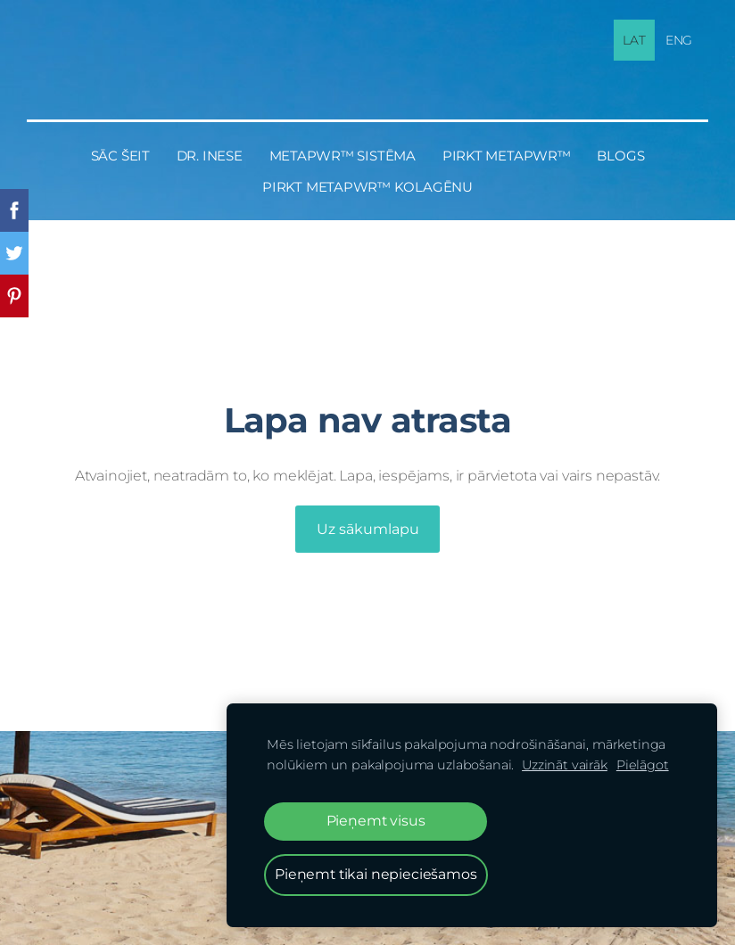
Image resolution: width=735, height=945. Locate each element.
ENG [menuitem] (679, 40)
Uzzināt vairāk (564, 765)
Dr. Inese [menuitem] (210, 155)
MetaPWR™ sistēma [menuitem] (342, 155)
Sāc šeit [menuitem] (120, 155)
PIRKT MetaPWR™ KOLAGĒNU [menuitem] (367, 186)
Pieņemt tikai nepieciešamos (376, 874)
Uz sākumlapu (368, 529)
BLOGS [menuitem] (620, 155)
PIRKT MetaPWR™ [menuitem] (506, 155)
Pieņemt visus (375, 820)
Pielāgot (642, 765)
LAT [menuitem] (634, 40)
